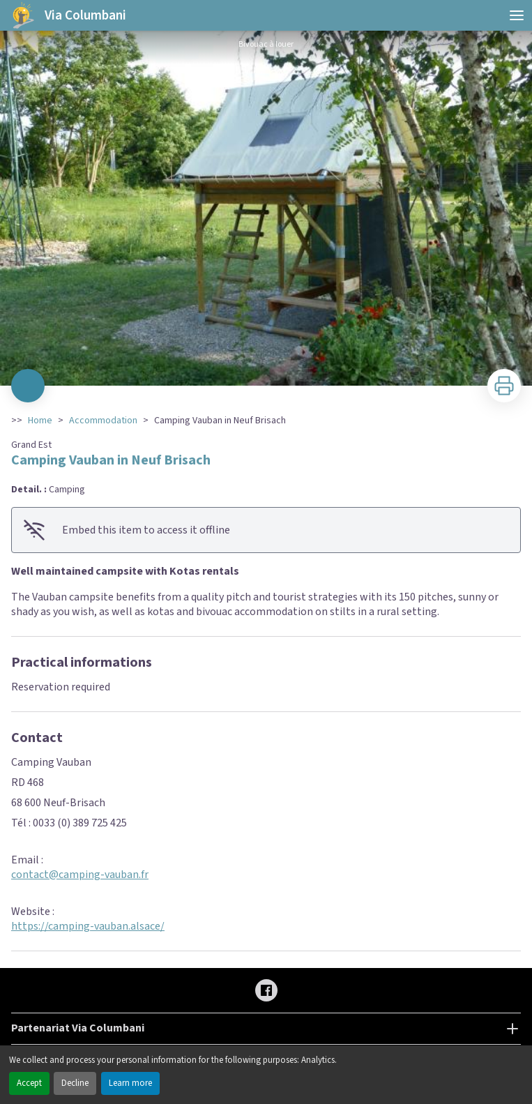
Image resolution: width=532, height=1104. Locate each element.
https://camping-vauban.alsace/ (88, 926)
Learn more (130, 1083)
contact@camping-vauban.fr (80, 874)
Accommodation (103, 421)
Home (40, 421)
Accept (29, 1083)
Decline (75, 1083)
